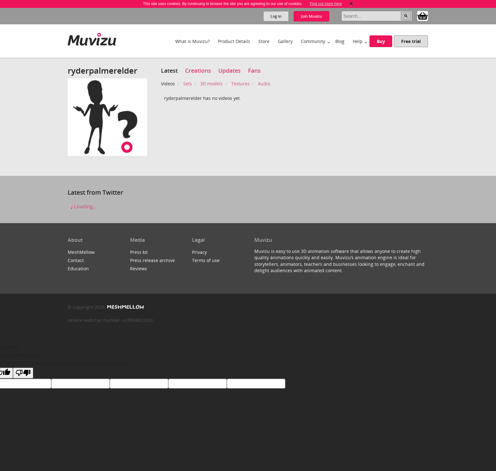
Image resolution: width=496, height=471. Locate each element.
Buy (381, 41)
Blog (339, 41)
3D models (211, 84)
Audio (264, 84)
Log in (276, 16)
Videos (168, 84)
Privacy (199, 252)
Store (264, 41)
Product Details (234, 41)
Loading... (82, 206)
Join (311, 16)
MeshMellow (81, 252)
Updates (229, 70)
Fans (254, 70)
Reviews (138, 269)
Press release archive (152, 260)
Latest (169, 70)
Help (358, 41)
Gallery (285, 41)
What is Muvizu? (192, 41)
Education (78, 269)
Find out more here (326, 4)
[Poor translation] (23, 373)
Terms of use (206, 260)
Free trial (411, 41)
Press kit (139, 252)
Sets (187, 84)
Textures (240, 84)
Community (313, 41)
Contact (76, 260)
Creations (198, 70)
